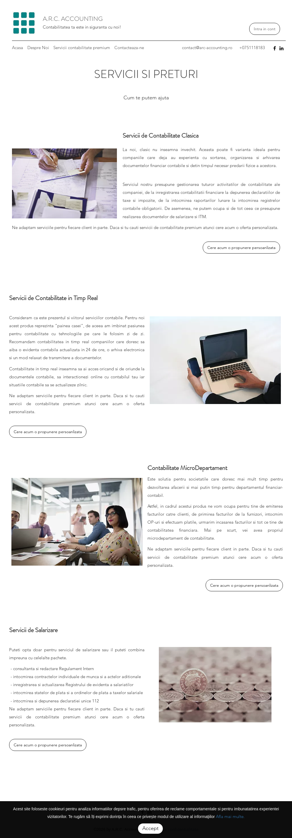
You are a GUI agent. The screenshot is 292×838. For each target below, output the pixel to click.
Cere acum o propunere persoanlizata (241, 247)
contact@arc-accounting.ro (207, 47)
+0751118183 (252, 47)
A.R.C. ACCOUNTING (73, 18)
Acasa (17, 47)
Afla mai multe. (230, 816)
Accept (150, 828)
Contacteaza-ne (129, 47)
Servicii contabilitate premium (81, 47)
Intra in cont (264, 28)
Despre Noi (38, 47)
